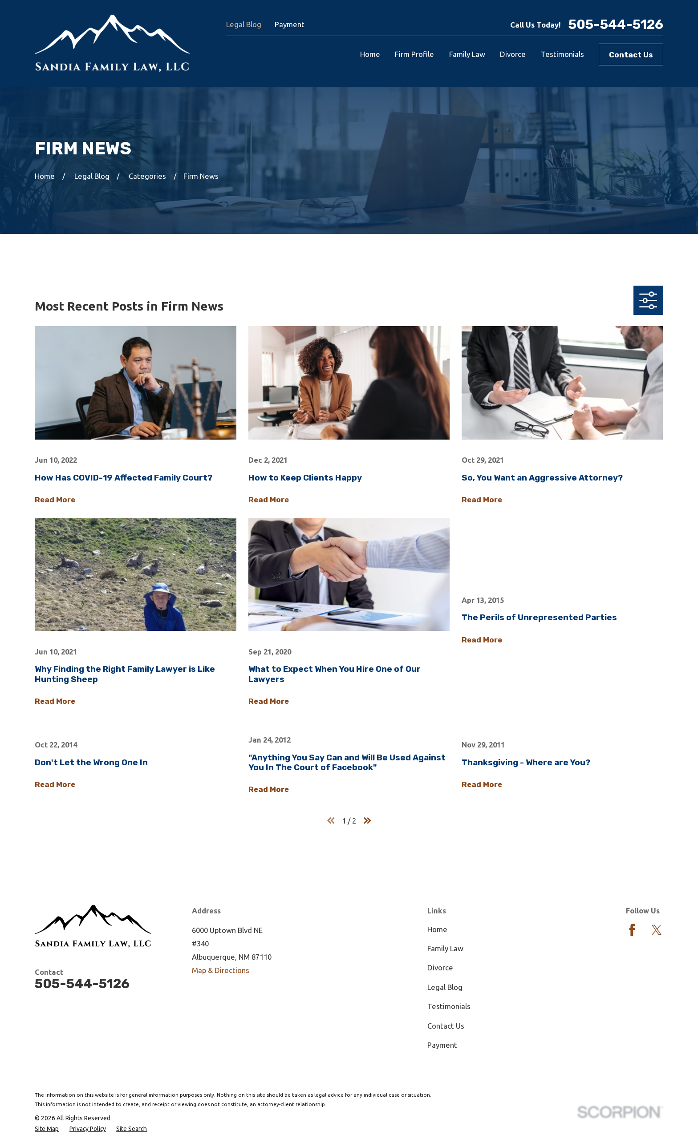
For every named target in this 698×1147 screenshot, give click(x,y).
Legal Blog (243, 24)
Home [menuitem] (370, 54)
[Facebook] (632, 930)
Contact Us (631, 54)
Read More (55, 500)
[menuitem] (47, 1129)
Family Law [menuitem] (467, 54)
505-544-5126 (615, 24)
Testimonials (449, 1006)
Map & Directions (220, 970)
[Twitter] (656, 930)
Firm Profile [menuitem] (414, 54)
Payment (289, 24)
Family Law (445, 948)
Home (437, 929)
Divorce (440, 967)
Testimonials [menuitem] (562, 54)
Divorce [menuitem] (513, 54)
